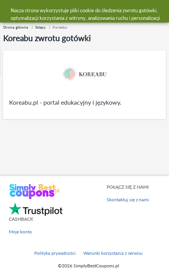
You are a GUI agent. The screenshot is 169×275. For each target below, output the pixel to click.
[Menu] (9, 11)
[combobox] (91, 11)
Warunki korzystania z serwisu (113, 253)
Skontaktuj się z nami (128, 199)
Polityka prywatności (55, 253)
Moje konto (20, 232)
